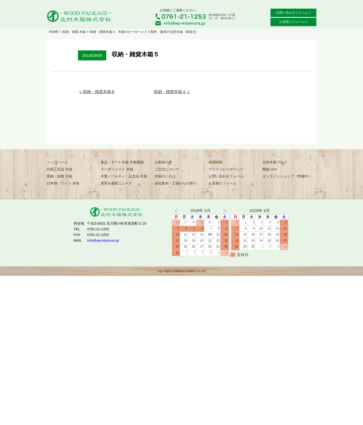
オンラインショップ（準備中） (286, 176)
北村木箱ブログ (274, 162)
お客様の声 (163, 162)
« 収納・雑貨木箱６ (97, 91)
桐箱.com (269, 169)
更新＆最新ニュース (116, 183)
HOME (54, 32)
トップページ (57, 162)
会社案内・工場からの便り (176, 183)
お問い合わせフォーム (226, 176)
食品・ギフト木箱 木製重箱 (122, 162)
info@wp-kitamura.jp (103, 240)
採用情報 (215, 162)
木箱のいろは (165, 176)
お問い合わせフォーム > (293, 13)
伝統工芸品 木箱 (59, 169)
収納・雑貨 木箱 (74, 32)
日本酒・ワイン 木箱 (63, 183)
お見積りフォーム (222, 183)
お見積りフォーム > (293, 22)
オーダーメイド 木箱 (117, 169)
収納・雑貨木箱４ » (172, 91)
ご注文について (167, 169)
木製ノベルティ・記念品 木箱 (124, 176)
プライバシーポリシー (226, 169)
